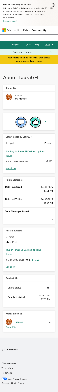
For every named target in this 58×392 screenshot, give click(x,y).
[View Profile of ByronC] (35, 259)
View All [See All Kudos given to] (11, 327)
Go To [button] (47, 44)
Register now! (10, 20)
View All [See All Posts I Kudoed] (11, 267)
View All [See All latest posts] (11, 168)
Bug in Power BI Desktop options (23, 249)
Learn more (36, 60)
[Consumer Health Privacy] (29, 383)
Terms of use (7, 368)
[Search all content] (32, 52)
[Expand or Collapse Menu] (4, 38)
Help (37, 44)
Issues (9, 155)
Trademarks (7, 372)
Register (16, 44)
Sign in (27, 44)
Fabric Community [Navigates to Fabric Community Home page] (35, 30)
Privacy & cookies (9, 363)
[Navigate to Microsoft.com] (10, 30)
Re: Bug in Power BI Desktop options (25, 151)
